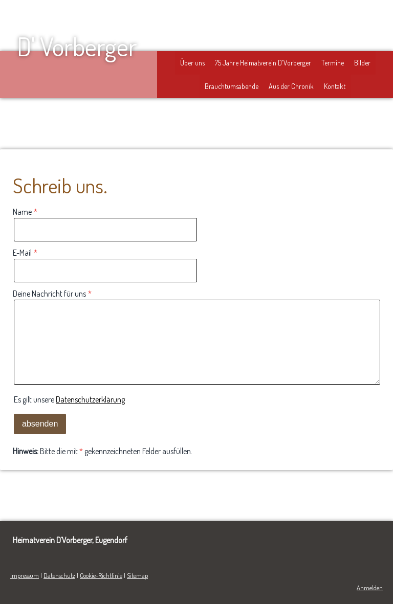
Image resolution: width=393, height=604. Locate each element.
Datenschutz (59, 575)
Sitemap (137, 575)
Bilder (362, 62)
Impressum (24, 575)
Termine (332, 62)
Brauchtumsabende (231, 86)
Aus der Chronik (291, 86)
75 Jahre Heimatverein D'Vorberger (263, 62)
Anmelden (370, 588)
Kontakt (334, 86)
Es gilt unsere (69, 399)
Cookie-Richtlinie (101, 575)
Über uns (192, 62)
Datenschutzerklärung (90, 399)
